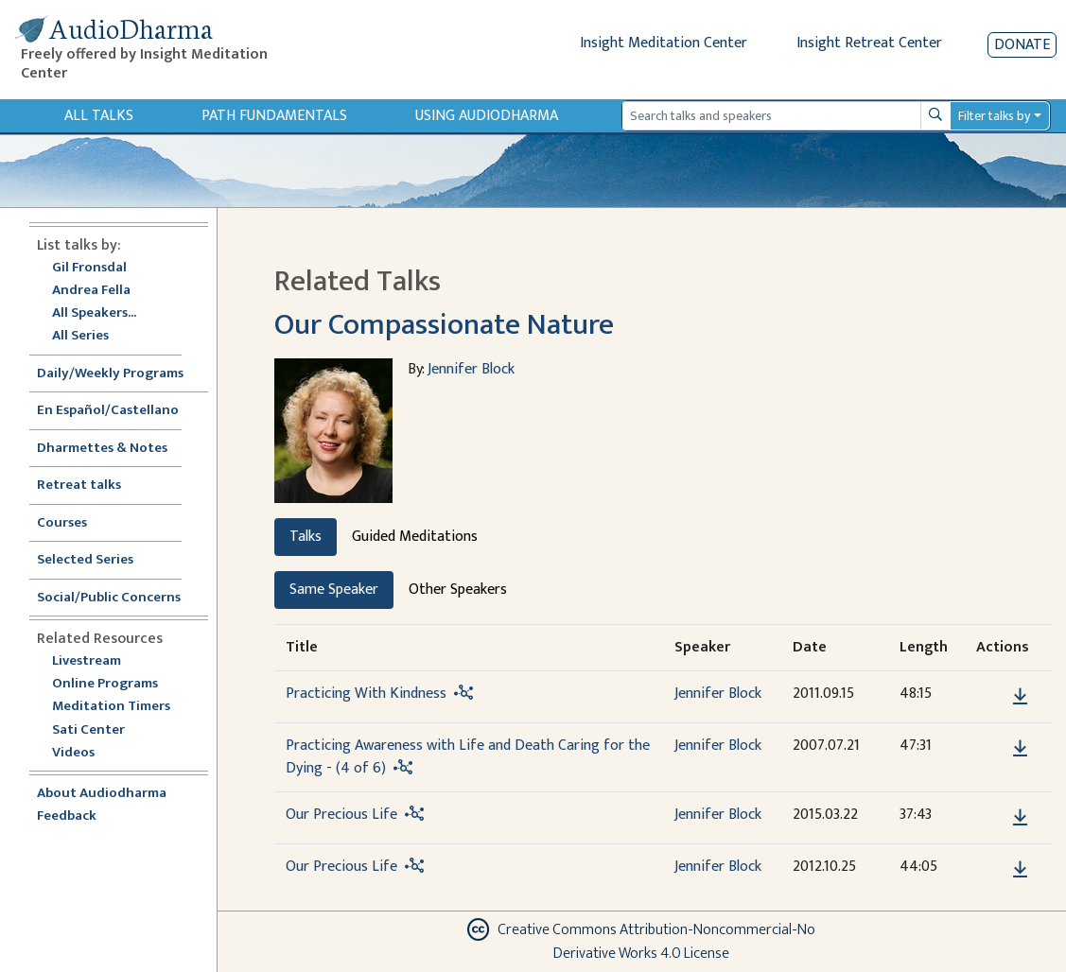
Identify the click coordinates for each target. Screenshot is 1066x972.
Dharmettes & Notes (102, 449)
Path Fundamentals (274, 116)
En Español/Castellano (108, 411)
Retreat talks (79, 485)
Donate (1022, 45)
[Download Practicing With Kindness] (1020, 697)
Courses (62, 523)
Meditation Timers (111, 707)
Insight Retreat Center (869, 43)
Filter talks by (994, 116)
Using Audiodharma (486, 116)
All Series (80, 336)
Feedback (66, 816)
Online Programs (105, 684)
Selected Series (96, 560)
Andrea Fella (91, 291)
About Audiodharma (101, 794)
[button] (991, 696)
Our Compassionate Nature (444, 325)
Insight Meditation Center (663, 43)
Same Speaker (333, 589)
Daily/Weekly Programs (120, 374)
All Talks (98, 116)
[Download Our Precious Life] (1020, 818)
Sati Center (88, 730)
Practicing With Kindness (366, 693)
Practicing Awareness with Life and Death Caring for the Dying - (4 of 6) (468, 757)
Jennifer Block (471, 369)
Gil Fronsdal (89, 268)
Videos (83, 753)
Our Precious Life (341, 814)
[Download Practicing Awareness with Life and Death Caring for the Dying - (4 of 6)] (1020, 749)
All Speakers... (94, 313)
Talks (305, 536)
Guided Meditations (415, 536)
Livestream (86, 661)
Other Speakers (458, 589)
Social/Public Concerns (109, 598)
